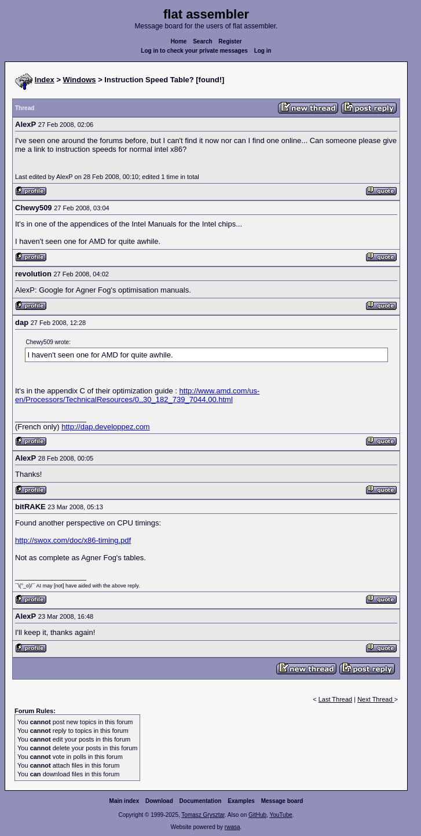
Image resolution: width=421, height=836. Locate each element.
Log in (263, 51)
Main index (124, 801)
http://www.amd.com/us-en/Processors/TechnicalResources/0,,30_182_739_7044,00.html (137, 395)
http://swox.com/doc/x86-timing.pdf (73, 540)
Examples (241, 801)
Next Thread (375, 699)
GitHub (257, 815)
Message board (282, 801)
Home (179, 41)
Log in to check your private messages (194, 51)
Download (159, 801)
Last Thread (336, 699)
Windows (79, 79)
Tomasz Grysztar (202, 815)
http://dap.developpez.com (105, 426)
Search (202, 41)
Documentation (201, 801)
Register (229, 41)
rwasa (232, 827)
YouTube (280, 815)
